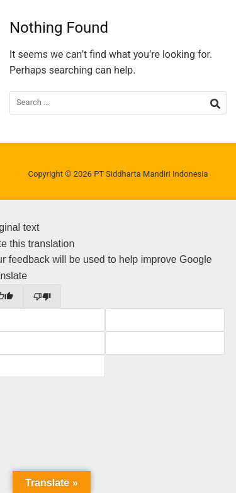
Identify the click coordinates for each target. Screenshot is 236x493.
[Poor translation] (42, 296)
